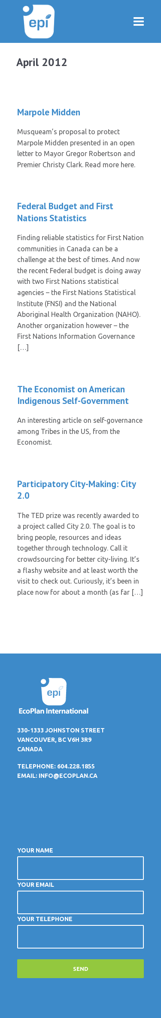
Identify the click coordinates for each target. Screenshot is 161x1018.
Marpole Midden (48, 112)
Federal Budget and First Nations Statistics (65, 211)
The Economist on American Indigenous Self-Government (73, 395)
